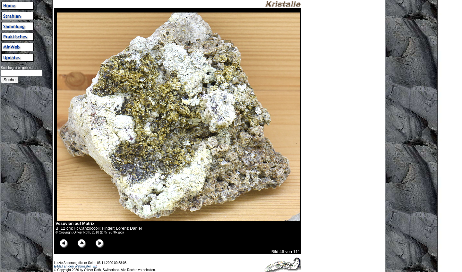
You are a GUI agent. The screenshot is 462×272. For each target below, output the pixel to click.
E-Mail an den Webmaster (72, 266)
